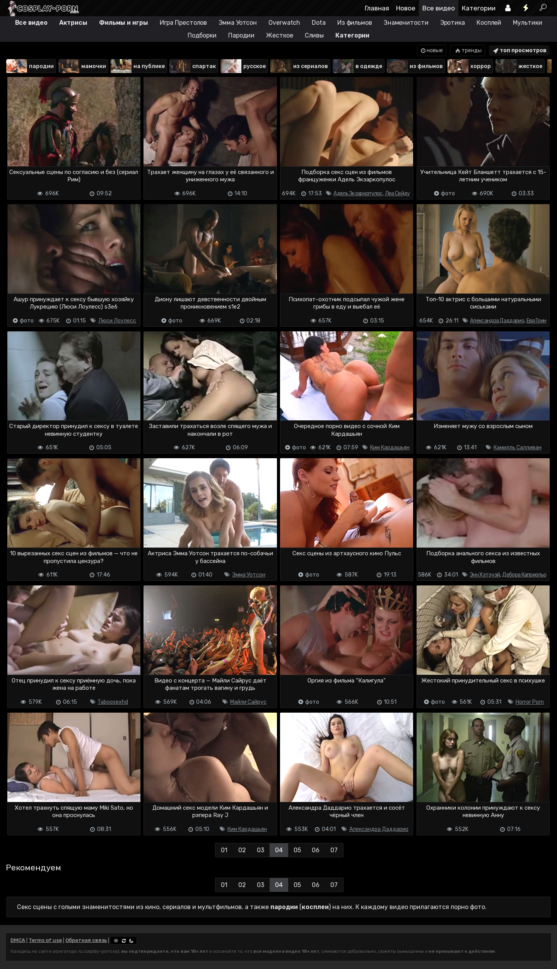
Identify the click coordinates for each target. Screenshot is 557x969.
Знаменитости (406, 22)
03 (260, 850)
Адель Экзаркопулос (357, 193)
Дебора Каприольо (524, 575)
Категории (478, 8)
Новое (405, 8)
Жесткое (279, 35)
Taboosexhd (112, 702)
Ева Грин (536, 320)
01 (224, 850)
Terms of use (45, 940)
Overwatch (284, 22)
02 (242, 850)
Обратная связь (86, 940)
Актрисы (73, 22)
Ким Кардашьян (390, 447)
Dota (319, 22)
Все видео (438, 8)
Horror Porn (530, 702)
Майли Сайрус (248, 702)
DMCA (17, 940)
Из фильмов (354, 22)
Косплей (489, 22)
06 (316, 850)
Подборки (202, 35)
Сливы (314, 35)
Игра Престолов (183, 22)
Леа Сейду (397, 193)
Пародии (241, 35)
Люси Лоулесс (117, 320)
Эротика (452, 22)
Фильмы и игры (123, 22)
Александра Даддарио (497, 320)
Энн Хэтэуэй (485, 575)
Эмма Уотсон (238, 22)
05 (297, 850)
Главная (377, 8)
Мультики (527, 22)
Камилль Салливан (518, 447)
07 (334, 850)
